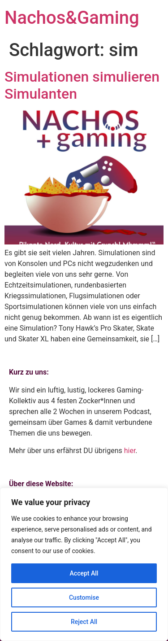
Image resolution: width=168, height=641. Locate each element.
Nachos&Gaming (71, 17)
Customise (84, 597)
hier (130, 450)
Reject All (84, 621)
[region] (84, 564)
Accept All (84, 573)
